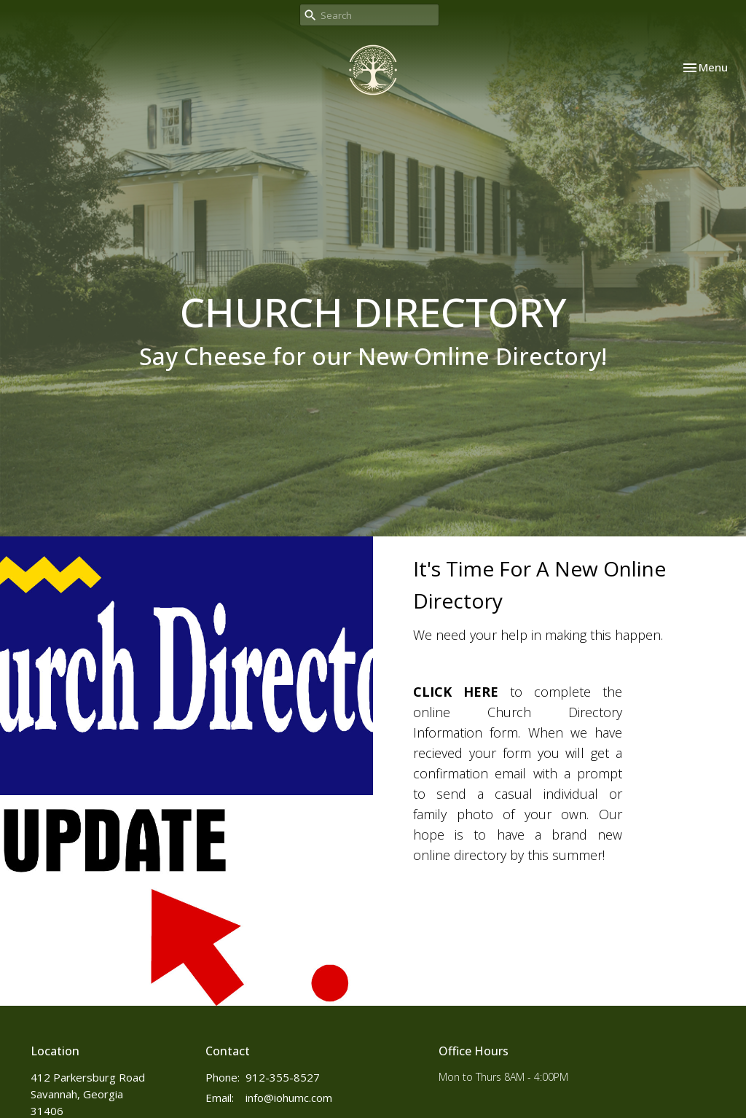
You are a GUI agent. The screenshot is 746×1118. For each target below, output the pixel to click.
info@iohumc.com (289, 1097)
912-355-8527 (283, 1077)
